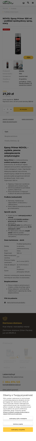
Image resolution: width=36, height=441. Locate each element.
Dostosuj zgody (18, 424)
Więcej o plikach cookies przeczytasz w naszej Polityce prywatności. (16, 413)
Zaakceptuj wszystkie (18, 429)
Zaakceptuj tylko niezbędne (18, 418)
